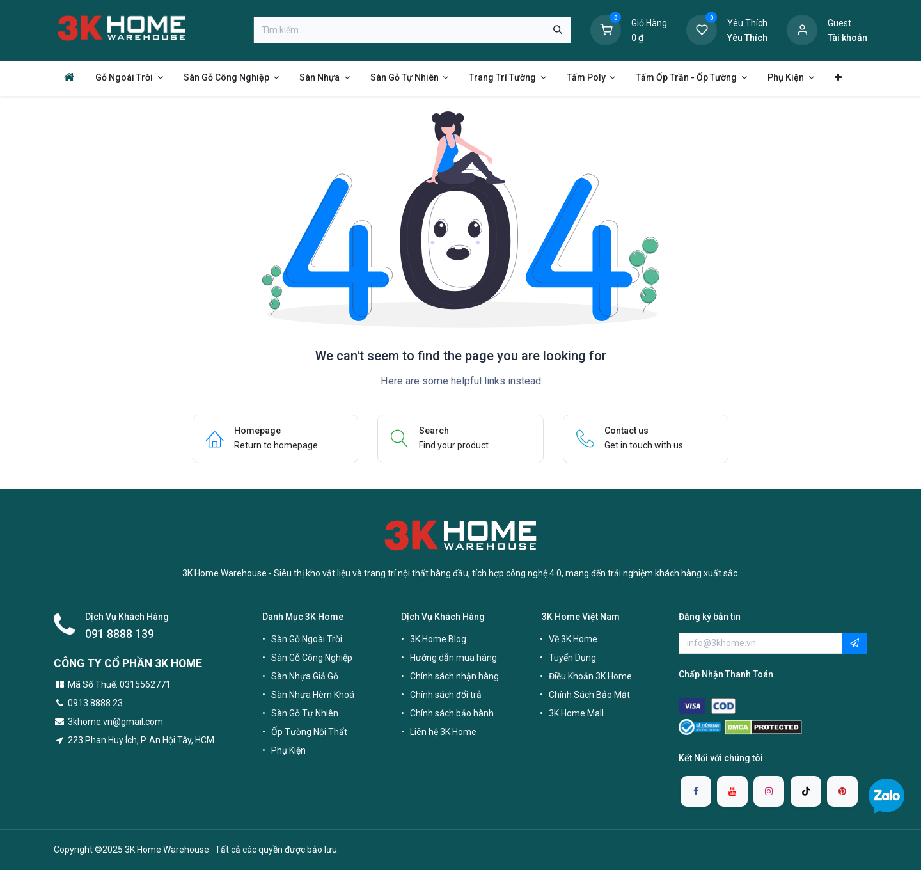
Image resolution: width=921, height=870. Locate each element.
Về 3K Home (573, 639)
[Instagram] (768, 791)
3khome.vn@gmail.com (115, 721)
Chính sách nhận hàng (454, 676)
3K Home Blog (438, 639)
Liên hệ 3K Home (443, 732)
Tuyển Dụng (572, 657)
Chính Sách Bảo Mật (589, 695)
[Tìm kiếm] (558, 30)
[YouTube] (732, 791)
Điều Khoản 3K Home (590, 676)
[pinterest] (842, 791)
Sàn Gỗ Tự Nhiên (304, 713)
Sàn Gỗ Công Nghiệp (311, 657)
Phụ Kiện (288, 750)
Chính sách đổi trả (446, 695)
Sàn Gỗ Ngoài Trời (306, 639)
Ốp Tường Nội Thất (309, 732)
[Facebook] (696, 791)
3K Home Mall (576, 713)
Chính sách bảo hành (452, 713)
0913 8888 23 (95, 703)
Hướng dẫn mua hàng (453, 657)
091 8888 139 (119, 634)
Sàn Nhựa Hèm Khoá (312, 695)
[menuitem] (69, 77)
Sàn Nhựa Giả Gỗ (304, 676)
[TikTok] (806, 791)
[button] (854, 643)
